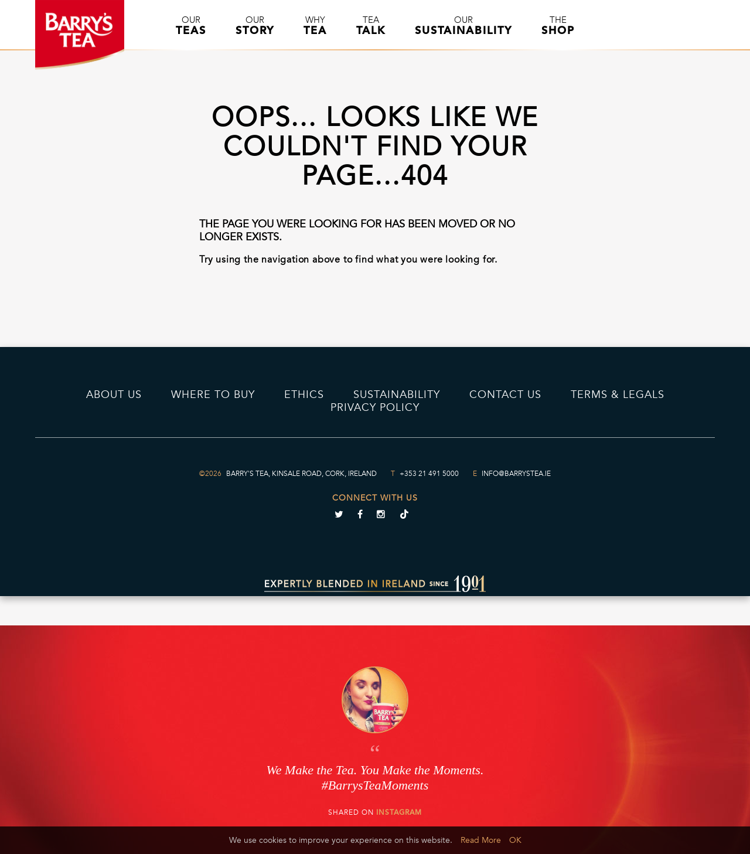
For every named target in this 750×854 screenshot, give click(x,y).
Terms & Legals (617, 394)
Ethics (304, 394)
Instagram (399, 812)
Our (191, 26)
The (558, 26)
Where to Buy (213, 394)
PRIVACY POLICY (375, 407)
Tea (371, 26)
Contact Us (505, 394)
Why (315, 26)
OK (515, 840)
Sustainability (396, 394)
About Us (114, 394)
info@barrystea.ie (516, 473)
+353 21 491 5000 (429, 473)
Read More (481, 840)
